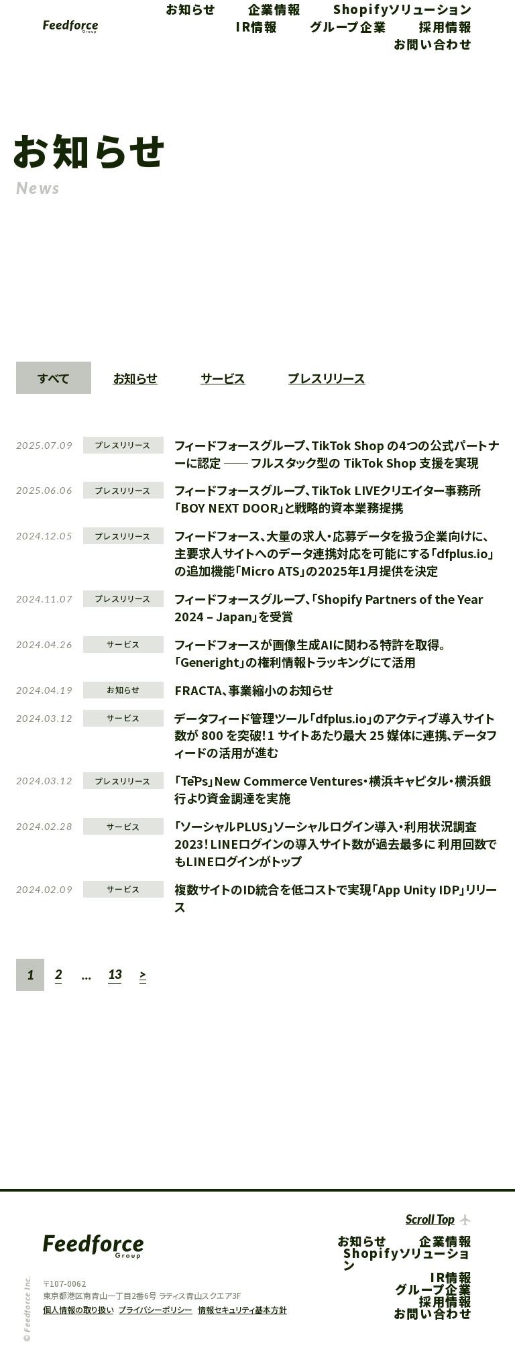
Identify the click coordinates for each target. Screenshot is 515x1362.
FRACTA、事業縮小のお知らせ (253, 689)
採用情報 (445, 26)
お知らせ (190, 8)
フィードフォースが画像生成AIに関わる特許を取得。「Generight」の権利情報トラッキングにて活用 (309, 652)
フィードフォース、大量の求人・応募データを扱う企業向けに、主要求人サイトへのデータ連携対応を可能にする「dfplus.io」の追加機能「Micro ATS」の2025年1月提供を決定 (334, 553)
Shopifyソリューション (402, 8)
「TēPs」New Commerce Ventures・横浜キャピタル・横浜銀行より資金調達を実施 (332, 789)
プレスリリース (326, 377)
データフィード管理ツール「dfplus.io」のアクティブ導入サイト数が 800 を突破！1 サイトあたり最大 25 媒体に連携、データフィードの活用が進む (335, 735)
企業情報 (274, 8)
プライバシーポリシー (155, 1309)
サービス (223, 377)
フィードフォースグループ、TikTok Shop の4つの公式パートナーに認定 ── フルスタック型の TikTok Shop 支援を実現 (336, 453)
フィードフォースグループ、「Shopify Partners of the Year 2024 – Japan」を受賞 (328, 607)
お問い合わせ (433, 43)
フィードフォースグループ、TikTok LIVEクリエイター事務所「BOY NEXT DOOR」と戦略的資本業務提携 (327, 498)
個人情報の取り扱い (78, 1309)
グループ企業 (348, 26)
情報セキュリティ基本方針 (242, 1309)
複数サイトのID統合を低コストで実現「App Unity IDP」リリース (335, 897)
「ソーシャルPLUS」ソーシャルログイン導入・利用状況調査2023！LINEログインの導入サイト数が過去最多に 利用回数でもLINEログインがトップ (335, 843)
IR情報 (256, 26)
